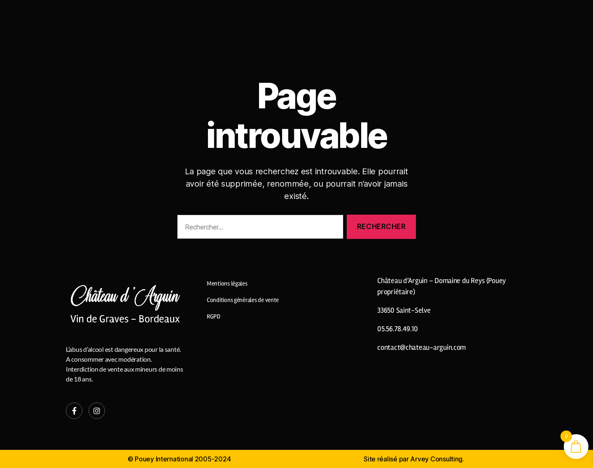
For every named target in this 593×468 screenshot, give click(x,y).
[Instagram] (97, 410)
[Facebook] (74, 410)
